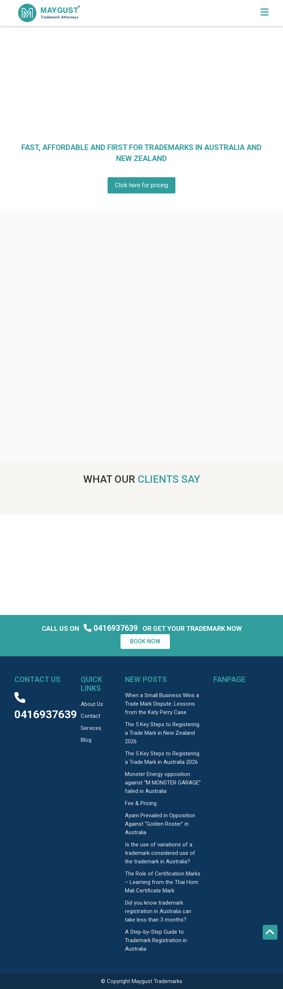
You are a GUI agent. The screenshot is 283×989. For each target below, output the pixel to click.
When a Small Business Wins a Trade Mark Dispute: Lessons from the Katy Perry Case (162, 704)
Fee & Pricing (141, 803)
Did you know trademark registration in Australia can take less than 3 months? (158, 911)
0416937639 (112, 628)
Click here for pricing (141, 185)
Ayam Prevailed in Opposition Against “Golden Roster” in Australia (160, 824)
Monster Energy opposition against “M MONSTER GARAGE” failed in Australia (163, 782)
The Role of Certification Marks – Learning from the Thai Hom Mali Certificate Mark (162, 882)
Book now (145, 641)
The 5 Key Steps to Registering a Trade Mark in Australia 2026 (162, 757)
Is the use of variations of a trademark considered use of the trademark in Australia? (160, 853)
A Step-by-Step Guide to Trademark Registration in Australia (156, 940)
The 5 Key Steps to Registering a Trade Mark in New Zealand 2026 (162, 733)
